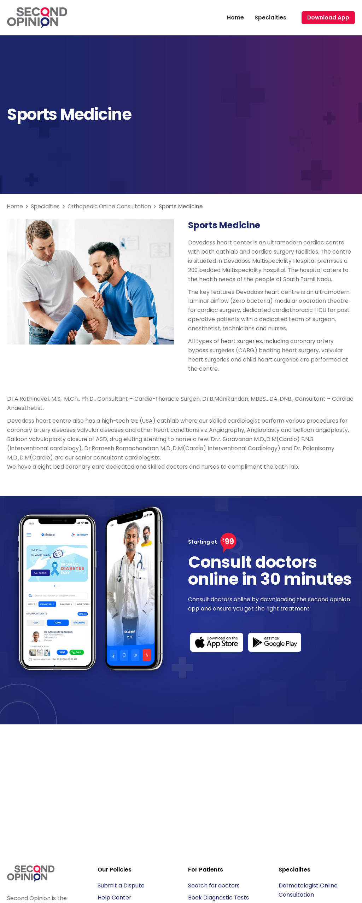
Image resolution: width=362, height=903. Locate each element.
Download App (328, 17)
